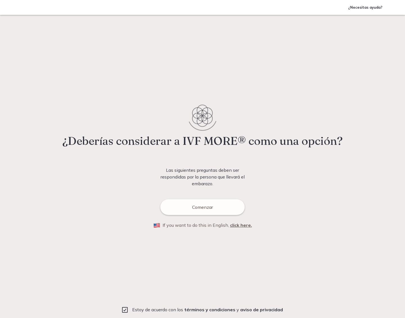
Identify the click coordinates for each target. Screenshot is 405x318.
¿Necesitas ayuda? (365, 7)
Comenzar (186, 207)
